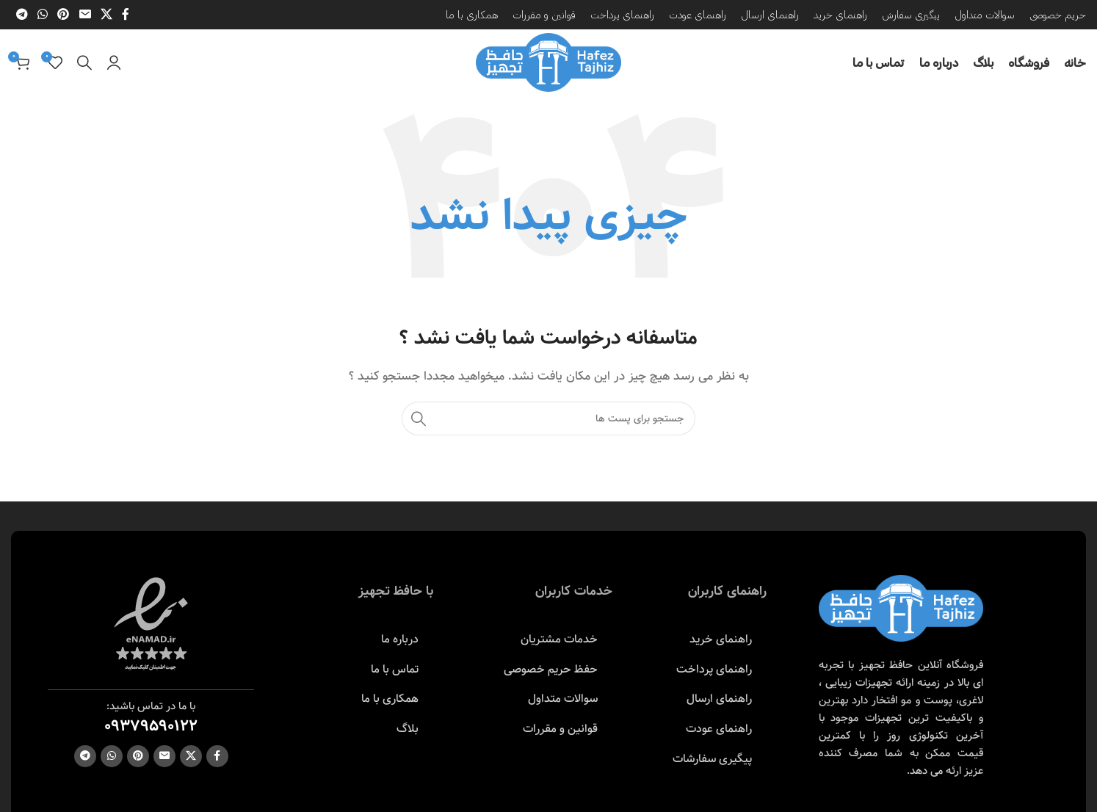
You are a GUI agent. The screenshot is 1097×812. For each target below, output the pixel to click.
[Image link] (901, 608)
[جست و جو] (84, 62)
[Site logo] (548, 62)
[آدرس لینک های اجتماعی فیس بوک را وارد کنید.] (125, 14)
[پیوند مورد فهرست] (712, 639)
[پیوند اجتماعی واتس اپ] (42, 14)
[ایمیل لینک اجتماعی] (84, 14)
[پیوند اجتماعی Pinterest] (63, 14)
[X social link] (106, 14)
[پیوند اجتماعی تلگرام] (21, 14)
